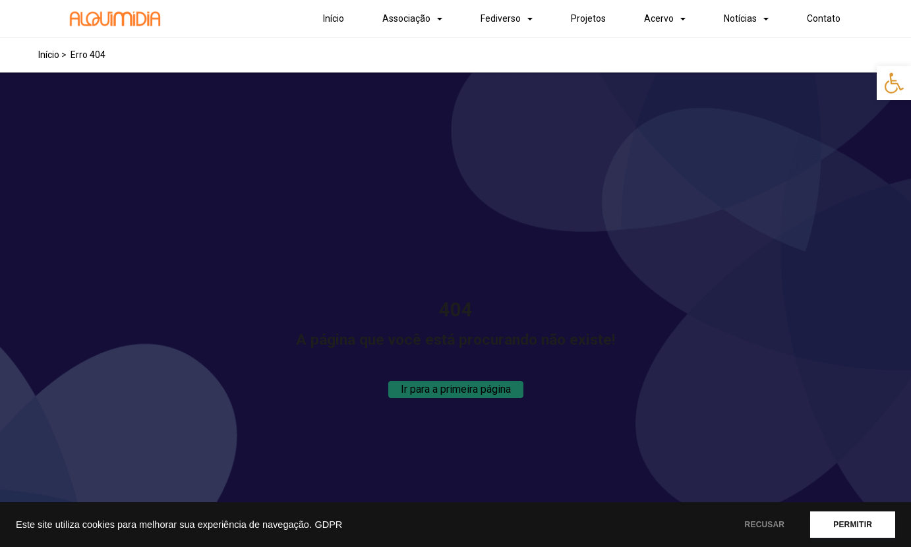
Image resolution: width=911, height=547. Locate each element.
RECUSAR (765, 524)
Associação (406, 18)
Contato (823, 18)
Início (333, 18)
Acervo (659, 18)
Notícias (740, 18)
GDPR (328, 524)
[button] (894, 83)
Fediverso (501, 18)
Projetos (588, 18)
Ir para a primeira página (456, 389)
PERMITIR (852, 524)
